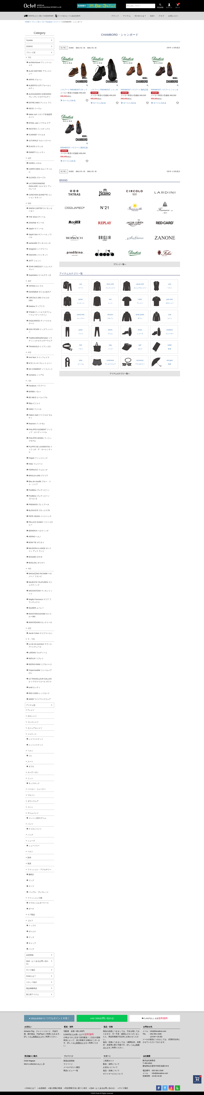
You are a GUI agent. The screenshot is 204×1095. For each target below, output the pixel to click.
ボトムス (32, 931)
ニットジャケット (36, 745)
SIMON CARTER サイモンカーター (40, 209)
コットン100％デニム (37, 818)
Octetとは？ (31, 976)
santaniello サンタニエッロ (40, 243)
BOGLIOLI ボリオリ (37, 563)
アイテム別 (30, 705)
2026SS (29, 46)
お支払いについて (110, 1067)
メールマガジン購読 (71, 1067)
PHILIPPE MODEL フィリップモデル (40, 439)
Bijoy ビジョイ (34, 403)
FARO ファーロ (35, 409)
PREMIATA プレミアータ (39, 504)
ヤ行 (29, 628)
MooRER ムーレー (36, 608)
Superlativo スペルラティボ (40, 275)
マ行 (29, 569)
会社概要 (146, 1056)
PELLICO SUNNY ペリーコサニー (41, 523)
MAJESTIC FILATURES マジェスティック (40, 583)
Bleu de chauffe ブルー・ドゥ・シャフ (40, 482)
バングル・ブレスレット (39, 892)
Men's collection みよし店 (34, 1064)
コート (30, 807)
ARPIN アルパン (35, 80)
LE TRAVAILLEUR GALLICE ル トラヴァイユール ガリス (40, 680)
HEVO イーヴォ (35, 108)
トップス (32, 925)
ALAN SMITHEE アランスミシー (40, 72)
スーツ (30, 761)
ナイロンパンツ (35, 829)
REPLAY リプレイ (36, 658)
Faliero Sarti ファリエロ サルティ (40, 416)
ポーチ (31, 909)
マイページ (68, 1056)
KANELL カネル (35, 163)
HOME (27, 22)
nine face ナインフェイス (39, 357)
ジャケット (32, 734)
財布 (29, 857)
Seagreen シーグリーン (38, 249)
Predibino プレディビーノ (39, 490)
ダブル (31, 766)
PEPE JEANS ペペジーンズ (40, 516)
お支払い (28, 1027)
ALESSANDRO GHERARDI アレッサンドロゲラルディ (40, 95)
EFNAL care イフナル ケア (39, 123)
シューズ (31, 841)
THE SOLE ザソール (37, 217)
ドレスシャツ (33, 722)
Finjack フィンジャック (38, 458)
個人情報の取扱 (55, 1088)
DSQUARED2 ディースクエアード (40, 322)
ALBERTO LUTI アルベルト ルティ (40, 86)
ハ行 (42, 22)
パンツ (30, 824)
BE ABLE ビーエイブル (38, 397)
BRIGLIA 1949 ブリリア (38, 476)
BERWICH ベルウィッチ (39, 531)
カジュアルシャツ (35, 728)
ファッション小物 (35, 898)
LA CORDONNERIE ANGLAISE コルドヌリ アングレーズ (40, 186)
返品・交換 (108, 1027)
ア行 (29, 57)
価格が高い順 (92, 48)
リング (31, 880)
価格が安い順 (80, 48)
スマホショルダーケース (39, 903)
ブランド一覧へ (119, 264)
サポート (107, 1056)
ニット (30, 778)
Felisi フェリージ (36, 464)
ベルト (30, 851)
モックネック (34, 783)
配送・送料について (111, 1064)
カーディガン (33, 772)
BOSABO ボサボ (35, 557)
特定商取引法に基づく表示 (76, 1088)
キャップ (32, 943)
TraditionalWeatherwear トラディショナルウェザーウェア (40, 339)
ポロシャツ (32, 716)
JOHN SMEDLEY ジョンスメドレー (40, 267)
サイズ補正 (30, 970)
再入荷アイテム (32, 994)
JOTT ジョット (35, 261)
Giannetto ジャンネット (38, 255)
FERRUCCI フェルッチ (38, 470)
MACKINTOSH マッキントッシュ (40, 592)
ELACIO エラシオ (36, 146)
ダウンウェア (33, 801)
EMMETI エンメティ (37, 152)
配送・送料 (68, 1027)
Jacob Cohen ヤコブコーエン (41, 633)
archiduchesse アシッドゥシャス (40, 63)
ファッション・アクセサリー (39, 869)
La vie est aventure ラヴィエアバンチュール (40, 645)
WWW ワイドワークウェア (40, 699)
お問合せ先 (147, 1027)
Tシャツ (31, 710)
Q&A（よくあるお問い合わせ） (37, 962)
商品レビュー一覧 (70, 1070)
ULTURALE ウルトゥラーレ (40, 141)
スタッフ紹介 (31, 982)
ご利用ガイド (36, 1037)
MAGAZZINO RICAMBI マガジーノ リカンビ (40, 575)
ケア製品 (31, 915)
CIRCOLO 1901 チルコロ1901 (39, 299)
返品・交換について (111, 1070)
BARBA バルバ (35, 392)
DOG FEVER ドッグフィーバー (41, 330)
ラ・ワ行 (31, 639)
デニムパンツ (33, 813)
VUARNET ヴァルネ (37, 135)
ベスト (30, 751)
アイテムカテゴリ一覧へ (120, 374)
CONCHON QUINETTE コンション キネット (40, 196)
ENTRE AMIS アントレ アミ (40, 103)
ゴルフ (30, 921)
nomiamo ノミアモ (36, 375)
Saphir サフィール (36, 229)
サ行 (29, 203)
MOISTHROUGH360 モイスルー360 (40, 615)
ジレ (30, 756)
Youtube (29, 40)
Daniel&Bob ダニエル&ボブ (40, 292)
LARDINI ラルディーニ (38, 653)
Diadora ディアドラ (37, 306)
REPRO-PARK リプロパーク (40, 664)
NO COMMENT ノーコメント (41, 369)
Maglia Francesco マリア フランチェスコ (40, 600)
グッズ (31, 937)
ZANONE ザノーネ (36, 223)
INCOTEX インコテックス (39, 129)
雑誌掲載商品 (31, 988)
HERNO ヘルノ (35, 537)
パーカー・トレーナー (37, 789)
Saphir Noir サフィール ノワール (40, 235)
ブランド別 (35, 22)
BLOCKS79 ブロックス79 (39, 510)
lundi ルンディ (34, 687)
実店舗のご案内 (30, 1056)
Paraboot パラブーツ (53, 22)
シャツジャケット (36, 739)
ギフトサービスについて (113, 1074)
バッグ (30, 835)
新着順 (71, 48)
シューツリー (34, 846)
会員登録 (29, 955)
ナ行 (29, 352)
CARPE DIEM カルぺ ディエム (40, 170)
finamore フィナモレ (37, 424)
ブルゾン (31, 795)
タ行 (29, 281)
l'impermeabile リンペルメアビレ (40, 671)
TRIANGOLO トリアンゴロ (40, 346)
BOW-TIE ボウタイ (36, 542)
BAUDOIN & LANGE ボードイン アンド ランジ (40, 549)
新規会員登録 (68, 1061)
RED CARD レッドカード (39, 693)
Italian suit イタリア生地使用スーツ (40, 115)
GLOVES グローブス (37, 178)
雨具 (29, 863)
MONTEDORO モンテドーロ (40, 622)
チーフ (31, 886)
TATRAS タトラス (36, 286)
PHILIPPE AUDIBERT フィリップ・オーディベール (40, 430)
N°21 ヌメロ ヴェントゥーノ (40, 363)
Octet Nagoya (29, 1061)
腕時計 (31, 874)
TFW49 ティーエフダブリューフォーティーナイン (40, 313)
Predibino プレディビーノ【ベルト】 (39, 497)
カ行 (29, 158)
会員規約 (42, 1088)
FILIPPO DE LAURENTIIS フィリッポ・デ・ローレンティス (40, 449)
